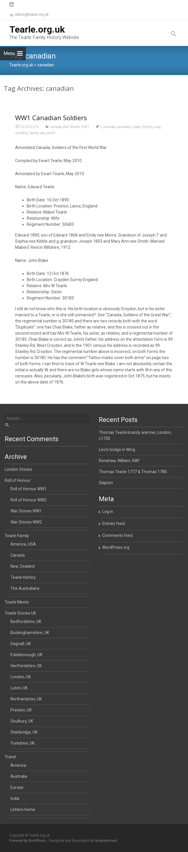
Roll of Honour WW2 (28, 500)
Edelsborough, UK (26, 654)
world (50, 140)
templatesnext (105, 841)
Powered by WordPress (28, 841)
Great (136, 134)
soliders (21, 140)
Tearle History (23, 577)
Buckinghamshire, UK (29, 632)
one (157, 134)
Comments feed (117, 535)
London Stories (18, 469)
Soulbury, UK (21, 721)
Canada (55, 134)
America (18, 765)
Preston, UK (21, 710)
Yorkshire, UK (22, 743)
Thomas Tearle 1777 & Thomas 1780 (133, 471)
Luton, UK (19, 688)
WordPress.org (115, 547)
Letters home (22, 809)
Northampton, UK (26, 699)
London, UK (20, 676)
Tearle (33, 140)
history (147, 134)
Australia (18, 776)
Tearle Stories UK (20, 613)
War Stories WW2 (26, 522)
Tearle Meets (17, 602)
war (42, 140)
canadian (123, 134)
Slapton (106, 482)
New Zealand (22, 566)
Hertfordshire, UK (26, 665)
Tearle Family (17, 535)
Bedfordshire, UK (25, 621)
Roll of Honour (18, 480)
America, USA (23, 544)
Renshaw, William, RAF (119, 460)
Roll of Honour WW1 (28, 489)
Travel (10, 757)
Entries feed (113, 523)
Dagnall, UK (20, 643)
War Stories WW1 (76, 134)
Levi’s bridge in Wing (117, 449)
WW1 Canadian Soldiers (51, 124)
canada (109, 134)
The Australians (25, 588)
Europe (17, 787)
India (14, 798)
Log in (107, 511)
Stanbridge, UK (23, 732)
